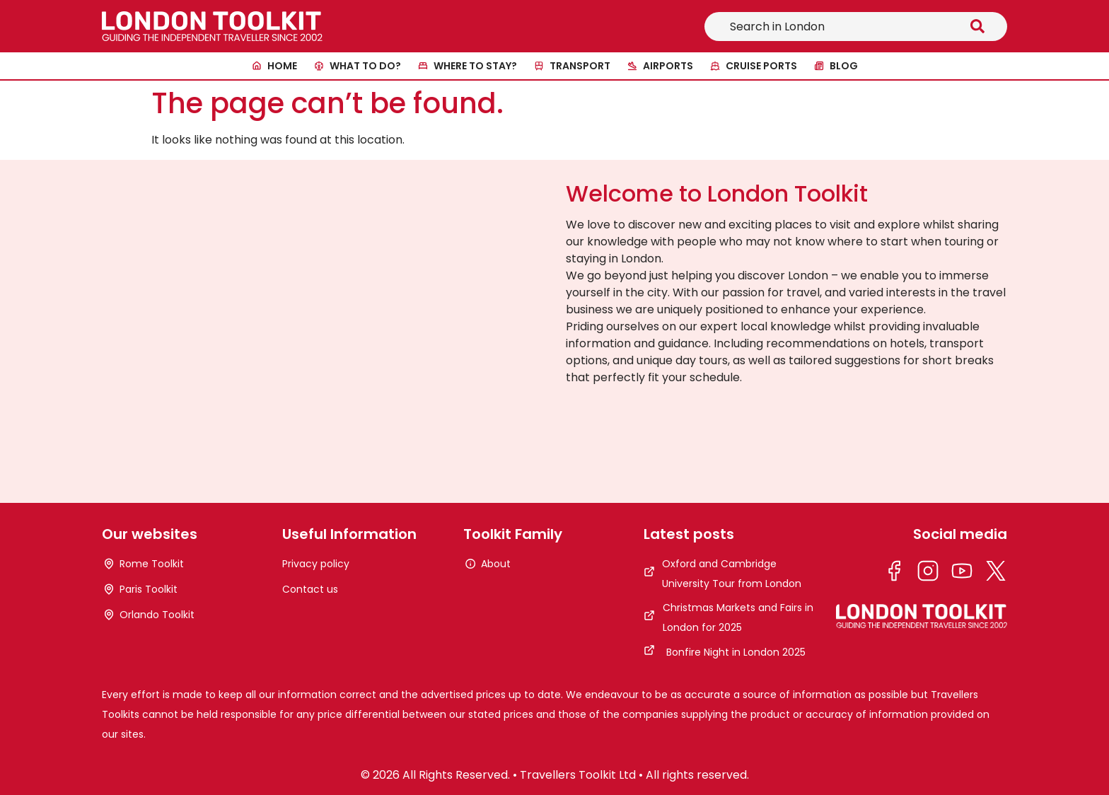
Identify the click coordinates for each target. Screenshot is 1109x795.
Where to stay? (475, 66)
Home (282, 66)
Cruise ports (761, 66)
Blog (844, 66)
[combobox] (828, 26)
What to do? (365, 66)
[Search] (980, 26)
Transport (580, 66)
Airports (668, 66)
